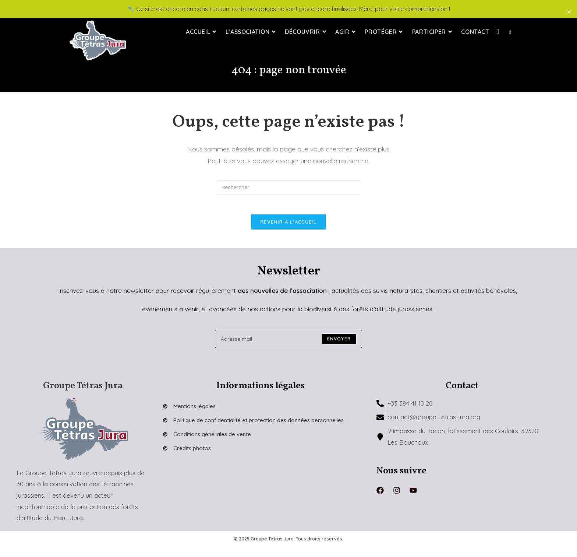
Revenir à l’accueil (288, 225)
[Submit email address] (339, 341)
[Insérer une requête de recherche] (288, 187)
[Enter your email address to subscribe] (288, 342)
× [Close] (569, 11)
